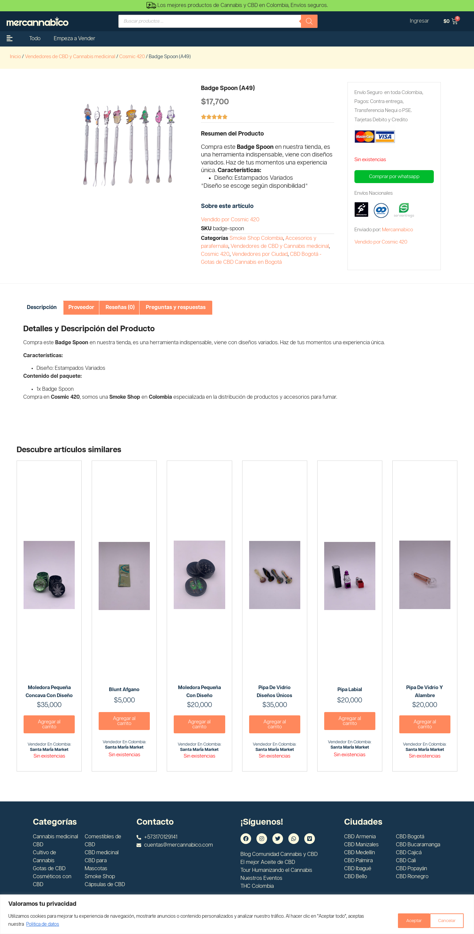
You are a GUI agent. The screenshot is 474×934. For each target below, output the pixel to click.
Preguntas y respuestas (176, 307)
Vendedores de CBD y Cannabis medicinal (70, 56)
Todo (35, 39)
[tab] (41, 307)
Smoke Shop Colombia (256, 238)
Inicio (15, 56)
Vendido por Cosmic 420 (230, 220)
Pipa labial (349, 689)
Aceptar (448, 920)
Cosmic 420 (132, 56)
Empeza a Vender (74, 39)
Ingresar (418, 21)
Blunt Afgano (124, 689)
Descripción (42, 307)
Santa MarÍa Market (49, 750)
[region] (237, 914)
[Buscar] (309, 21)
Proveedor (81, 307)
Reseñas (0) (120, 307)
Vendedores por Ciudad (260, 254)
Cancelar (409, 920)
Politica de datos (42, 924)
